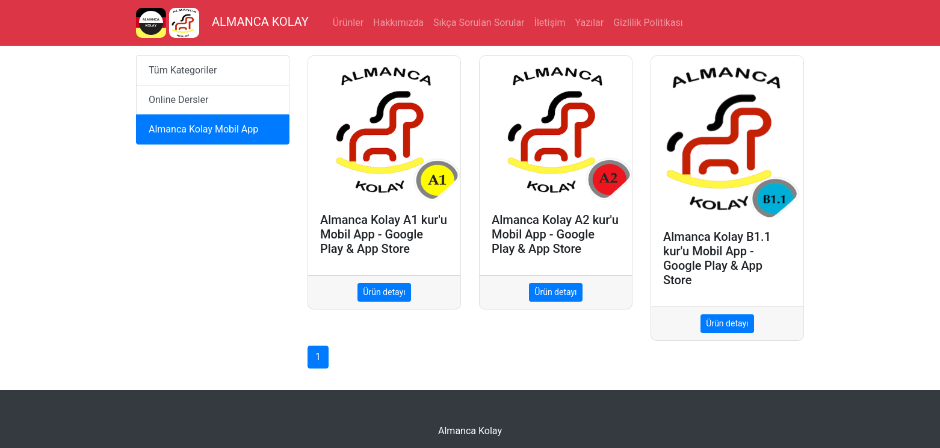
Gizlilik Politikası (647, 22)
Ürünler (348, 22)
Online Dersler (178, 99)
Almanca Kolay (470, 431)
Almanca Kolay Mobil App (203, 129)
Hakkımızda (398, 22)
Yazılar (589, 22)
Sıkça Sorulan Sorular (479, 22)
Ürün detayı (384, 292)
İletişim (550, 22)
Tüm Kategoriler (183, 70)
